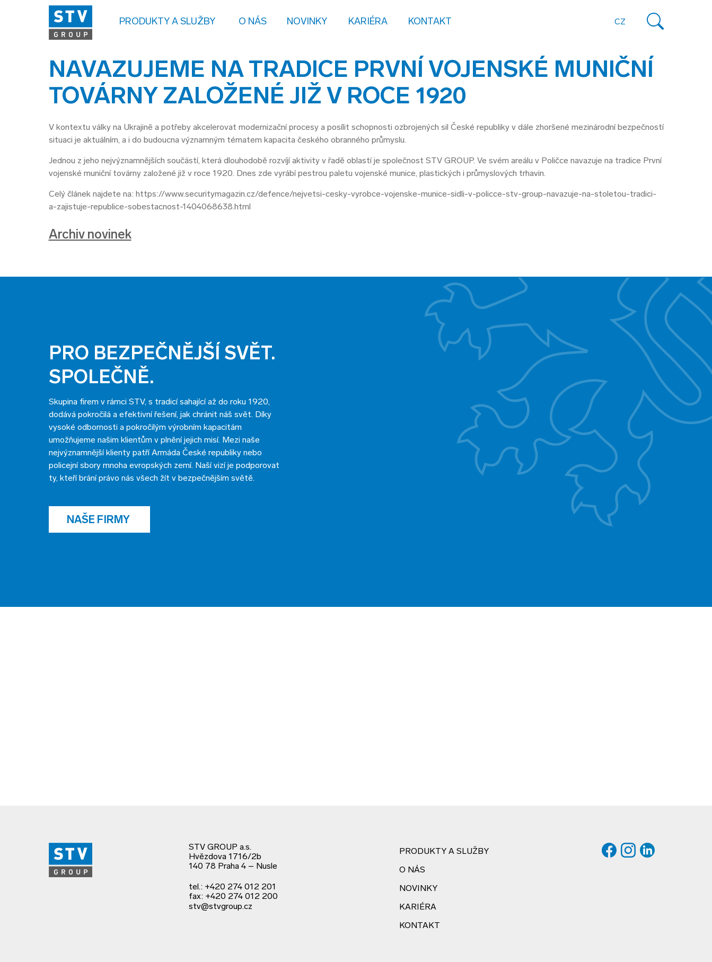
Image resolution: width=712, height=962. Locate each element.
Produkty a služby (444, 852)
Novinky (307, 22)
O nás (412, 870)
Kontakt (430, 22)
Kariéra (368, 22)
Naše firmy (99, 520)
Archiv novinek (90, 235)
